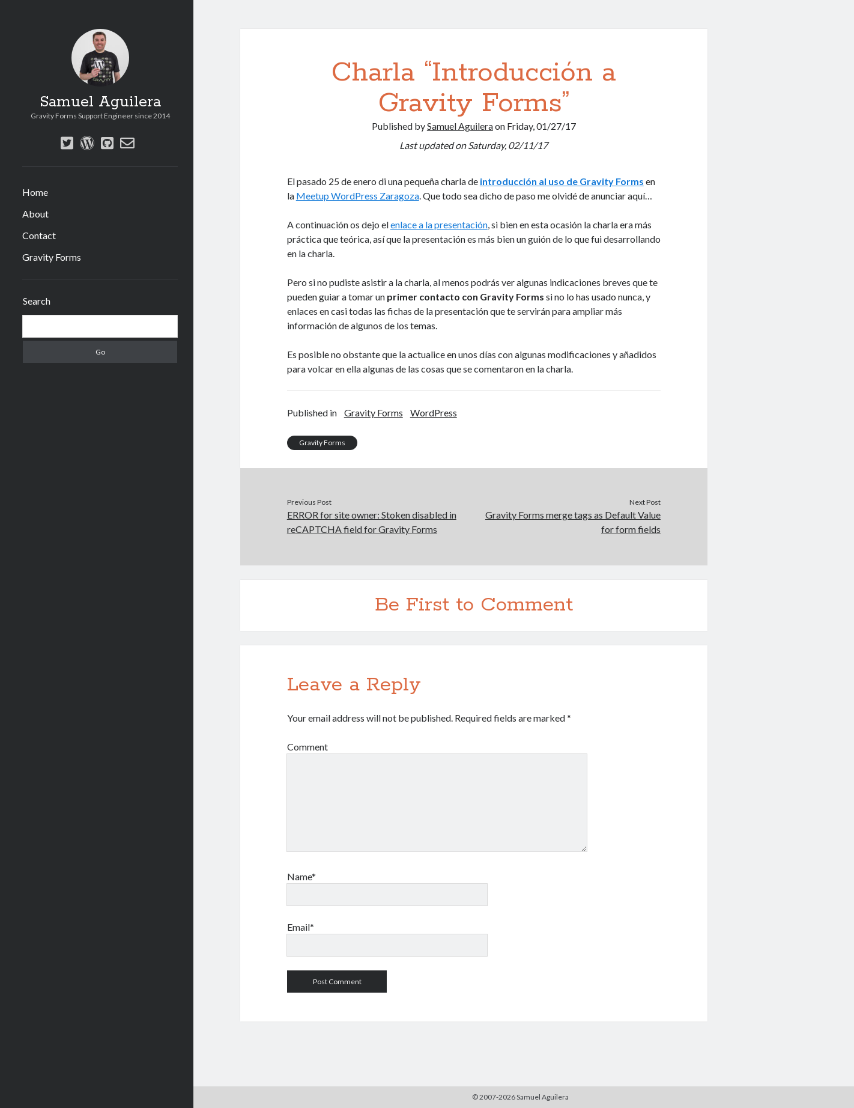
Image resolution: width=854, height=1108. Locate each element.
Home (35, 192)
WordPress (433, 412)
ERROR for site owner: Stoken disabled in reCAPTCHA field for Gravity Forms (371, 522)
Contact (39, 235)
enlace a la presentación (439, 224)
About (35, 213)
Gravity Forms (51, 257)
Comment (307, 746)
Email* (300, 927)
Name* (301, 876)
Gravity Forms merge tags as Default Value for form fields (573, 522)
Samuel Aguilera (100, 102)
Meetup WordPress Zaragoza (357, 195)
